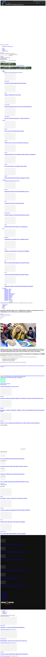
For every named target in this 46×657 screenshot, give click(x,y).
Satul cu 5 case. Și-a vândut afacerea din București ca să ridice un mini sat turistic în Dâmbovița (20, 422)
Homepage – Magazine (8, 297)
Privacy (3, 611)
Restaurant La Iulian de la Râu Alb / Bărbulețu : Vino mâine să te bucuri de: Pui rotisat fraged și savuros (21, 398)
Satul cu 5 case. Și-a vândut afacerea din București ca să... (12, 559)
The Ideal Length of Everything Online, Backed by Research (17, 215)
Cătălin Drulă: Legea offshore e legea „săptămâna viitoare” (17, 239)
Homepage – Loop (8, 298)
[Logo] (8, 68)
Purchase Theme (5, 50)
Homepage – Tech (7, 291)
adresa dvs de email (12, 60)
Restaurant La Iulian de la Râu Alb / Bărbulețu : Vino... (11, 544)
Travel (18, 180)
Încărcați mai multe (3, 484)
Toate (5, 72)
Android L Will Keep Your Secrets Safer (13, 94)
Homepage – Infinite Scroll (9, 294)
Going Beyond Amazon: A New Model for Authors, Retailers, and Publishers (20, 154)
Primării (3, 306)
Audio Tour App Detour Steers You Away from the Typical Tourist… (18, 106)
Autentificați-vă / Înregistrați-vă (7, 46)
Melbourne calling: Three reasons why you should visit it (16, 226)
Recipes (16, 180)
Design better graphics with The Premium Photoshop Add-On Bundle (19, 286)
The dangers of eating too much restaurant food (14, 203)
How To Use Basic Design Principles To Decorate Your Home (17, 262)
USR (3, 307)
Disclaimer (4, 610)
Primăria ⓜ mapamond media (5, 314)
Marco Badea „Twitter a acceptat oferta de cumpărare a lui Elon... (13, 498)
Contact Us (4, 613)
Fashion (3, 71)
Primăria (3, 305)
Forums (3, 49)
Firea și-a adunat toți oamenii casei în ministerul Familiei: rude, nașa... (14, 481)
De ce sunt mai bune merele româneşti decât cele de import (12, 458)
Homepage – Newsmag (8, 296)
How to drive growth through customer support (14, 131)
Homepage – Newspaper (9, 295)
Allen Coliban (2, 625)
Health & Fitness (12, 180)
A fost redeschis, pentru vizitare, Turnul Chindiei (14, 377)
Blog (3, 48)
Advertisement (4, 612)
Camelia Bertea (5, 302)
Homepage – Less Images (9, 300)
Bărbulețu (2, 396)
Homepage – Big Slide (8, 299)
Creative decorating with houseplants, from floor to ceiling (16, 274)
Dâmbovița (6, 237)
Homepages (4, 288)
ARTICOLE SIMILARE (4, 386)
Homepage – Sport (8, 292)
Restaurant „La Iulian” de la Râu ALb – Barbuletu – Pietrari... (13, 551)
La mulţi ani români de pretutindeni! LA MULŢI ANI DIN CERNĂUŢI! (15, 510)
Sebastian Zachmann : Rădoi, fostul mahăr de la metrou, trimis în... (14, 466)
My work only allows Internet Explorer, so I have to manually (13, 533)
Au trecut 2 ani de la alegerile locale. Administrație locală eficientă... (14, 654)
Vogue (22, 72)
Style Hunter (18, 72)
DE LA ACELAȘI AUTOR (13, 386)
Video (3, 228)
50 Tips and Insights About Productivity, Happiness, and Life (17, 177)
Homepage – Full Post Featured (10, 293)
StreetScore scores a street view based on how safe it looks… (17, 142)
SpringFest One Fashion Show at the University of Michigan (17, 251)
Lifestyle (3, 179)
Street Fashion (14, 72)
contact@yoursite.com (9, 608)
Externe (1, 496)
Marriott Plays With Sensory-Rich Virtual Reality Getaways (17, 191)
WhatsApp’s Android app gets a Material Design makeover (12, 474)
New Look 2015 (9, 72)
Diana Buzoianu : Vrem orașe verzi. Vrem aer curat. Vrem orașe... (13, 640)
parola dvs (11, 55)
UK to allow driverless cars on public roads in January (16, 166)
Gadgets (3, 120)
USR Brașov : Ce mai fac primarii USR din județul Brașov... (12, 627)
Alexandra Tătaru (3, 638)
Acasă (1, 302)
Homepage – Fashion (8, 289)
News (3, 70)
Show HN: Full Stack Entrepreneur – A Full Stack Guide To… (17, 118)
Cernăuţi (1, 508)
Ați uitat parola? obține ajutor (5, 57)
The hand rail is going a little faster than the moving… (16, 83)
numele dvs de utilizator (13, 54)
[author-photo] (2, 382)
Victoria (3, 308)
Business (7, 180)
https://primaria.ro (3, 384)
